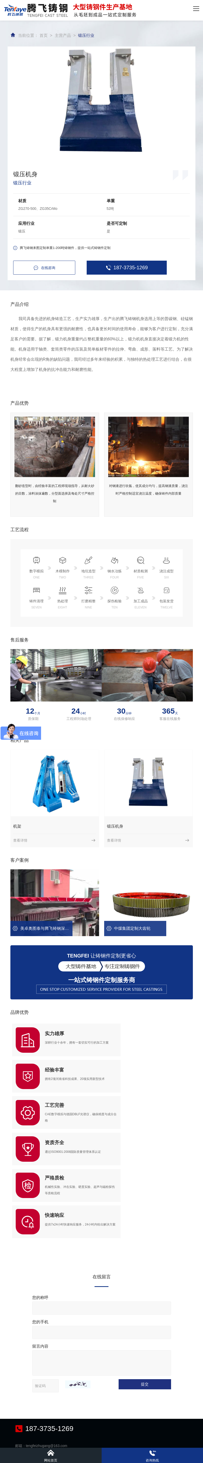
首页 (44, 34)
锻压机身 (115, 825)
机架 (17, 825)
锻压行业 (86, 34)
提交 (147, 1274)
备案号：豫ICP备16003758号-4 (167, 1441)
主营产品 (63, 34)
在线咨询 (42, 267)
